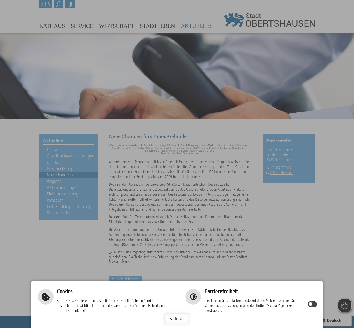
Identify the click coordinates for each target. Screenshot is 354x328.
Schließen (177, 318)
